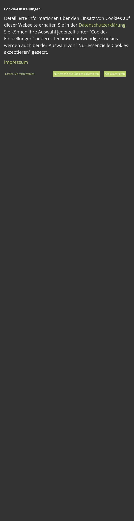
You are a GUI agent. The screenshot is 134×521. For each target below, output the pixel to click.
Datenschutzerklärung (102, 25)
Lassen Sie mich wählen (20, 74)
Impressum (16, 62)
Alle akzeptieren (115, 74)
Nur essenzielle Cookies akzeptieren (76, 74)
